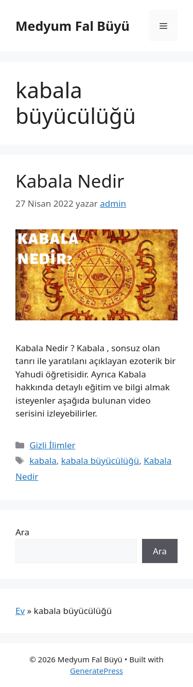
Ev (20, 611)
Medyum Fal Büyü (72, 25)
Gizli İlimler (52, 445)
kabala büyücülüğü (100, 460)
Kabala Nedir (70, 181)
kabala (43, 460)
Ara (22, 532)
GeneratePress (96, 670)
